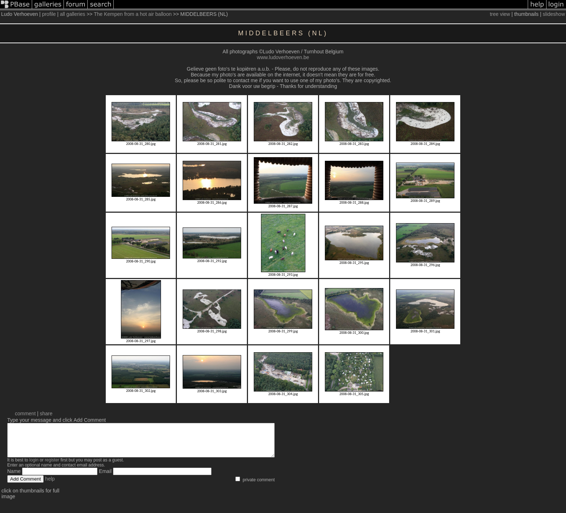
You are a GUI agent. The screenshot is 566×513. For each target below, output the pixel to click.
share (46, 413)
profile (49, 14)
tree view (500, 14)
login (33, 466)
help (50, 485)
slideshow (554, 14)
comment (25, 413)
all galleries (72, 14)
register (52, 466)
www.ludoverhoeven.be (283, 57)
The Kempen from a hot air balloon (133, 14)
